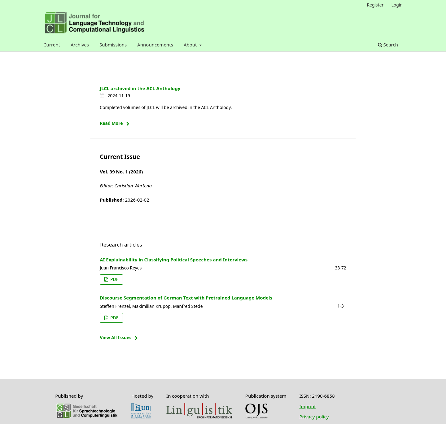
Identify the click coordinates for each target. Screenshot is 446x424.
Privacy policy (314, 416)
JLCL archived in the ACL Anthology (140, 88)
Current (51, 45)
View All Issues (115, 337)
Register (375, 5)
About (191, 45)
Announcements (155, 45)
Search (388, 45)
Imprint (307, 406)
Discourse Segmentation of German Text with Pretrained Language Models (186, 298)
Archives (80, 45)
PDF (113, 279)
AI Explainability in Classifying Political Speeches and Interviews (173, 259)
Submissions (113, 45)
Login (397, 5)
